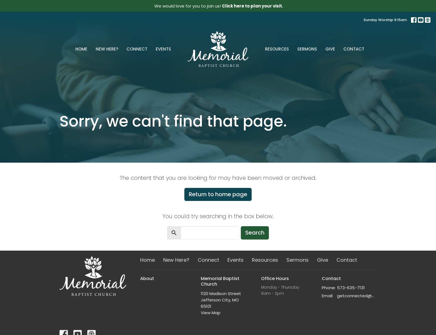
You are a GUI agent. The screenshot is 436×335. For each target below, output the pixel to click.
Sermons (307, 49)
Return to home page (218, 194)
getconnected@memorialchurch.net (357, 296)
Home (81, 49)
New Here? (107, 49)
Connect (137, 49)
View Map (211, 313)
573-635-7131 (351, 288)
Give (330, 49)
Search (254, 232)
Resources (277, 49)
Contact (353, 49)
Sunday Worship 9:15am (385, 19)
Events (163, 49)
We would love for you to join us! (218, 6)
